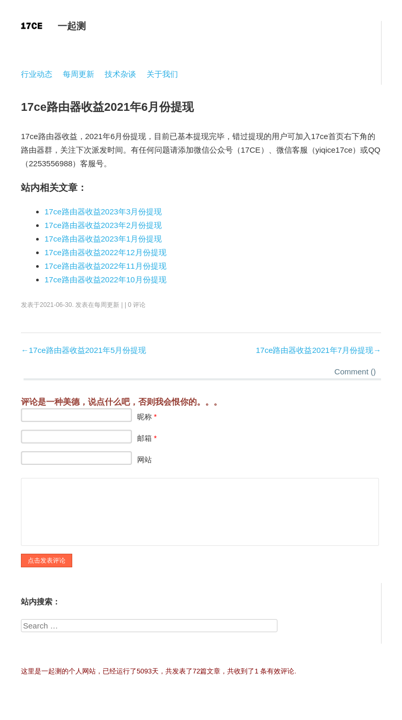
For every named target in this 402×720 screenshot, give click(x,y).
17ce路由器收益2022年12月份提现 (105, 252)
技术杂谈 (120, 74)
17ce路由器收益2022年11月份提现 (105, 265)
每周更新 (78, 74)
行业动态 (36, 74)
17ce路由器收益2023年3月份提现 (103, 211)
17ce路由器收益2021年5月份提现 (87, 350)
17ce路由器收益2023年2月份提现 (103, 225)
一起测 (72, 26)
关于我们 (162, 74)
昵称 (147, 417)
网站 (144, 459)
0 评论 (137, 304)
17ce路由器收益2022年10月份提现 (105, 279)
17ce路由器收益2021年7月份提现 (314, 350)
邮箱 (147, 438)
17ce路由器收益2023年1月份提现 (103, 238)
